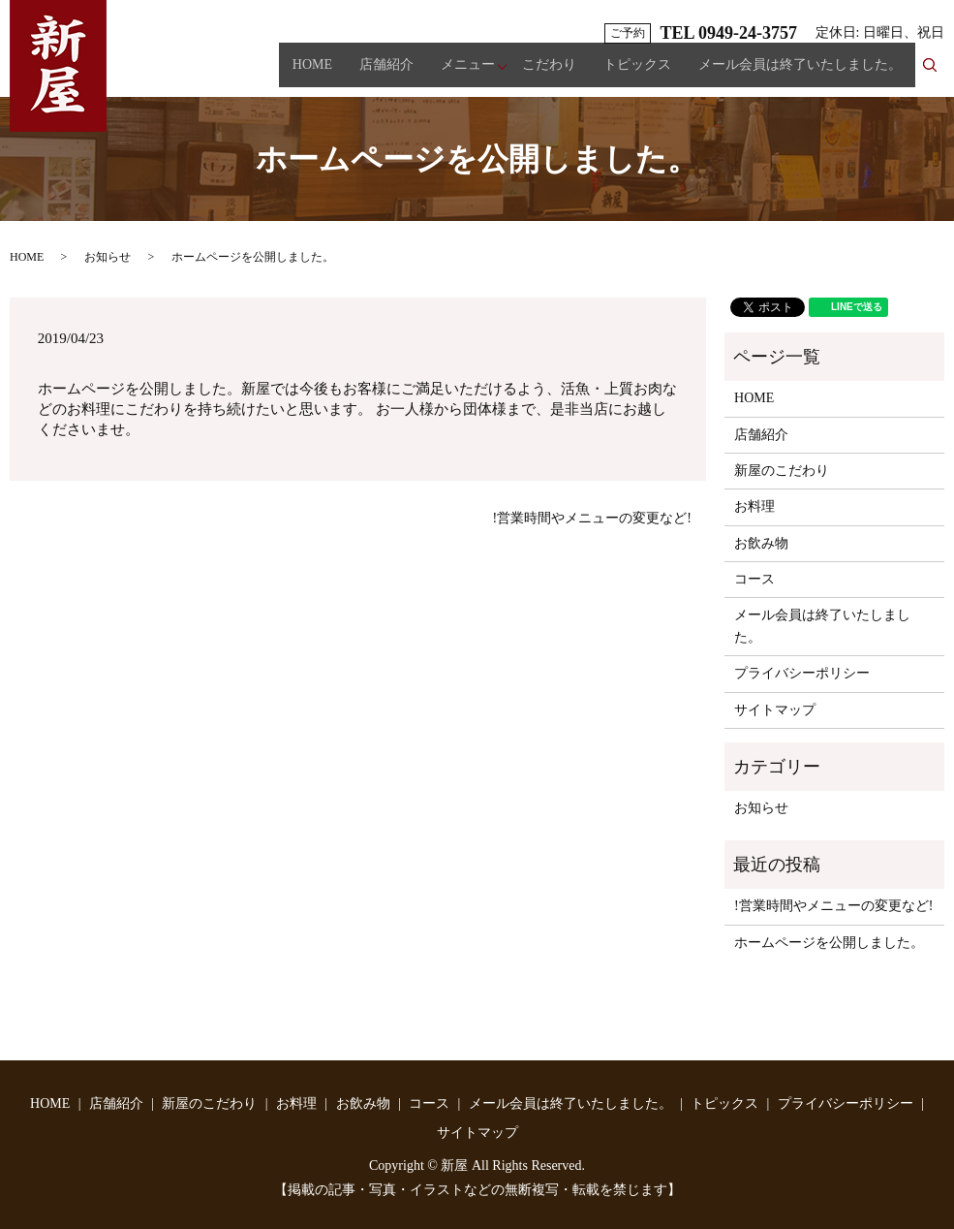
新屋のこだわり (781, 470)
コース (754, 579)
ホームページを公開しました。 (829, 942)
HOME (312, 73)
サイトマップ (775, 710)
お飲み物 (761, 543)
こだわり (549, 73)
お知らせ (107, 257)
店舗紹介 (386, 73)
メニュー (468, 73)
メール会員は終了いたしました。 (800, 73)
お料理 (754, 506)
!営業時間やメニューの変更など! (592, 518)
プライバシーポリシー (802, 673)
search (937, 72)
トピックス (637, 73)
